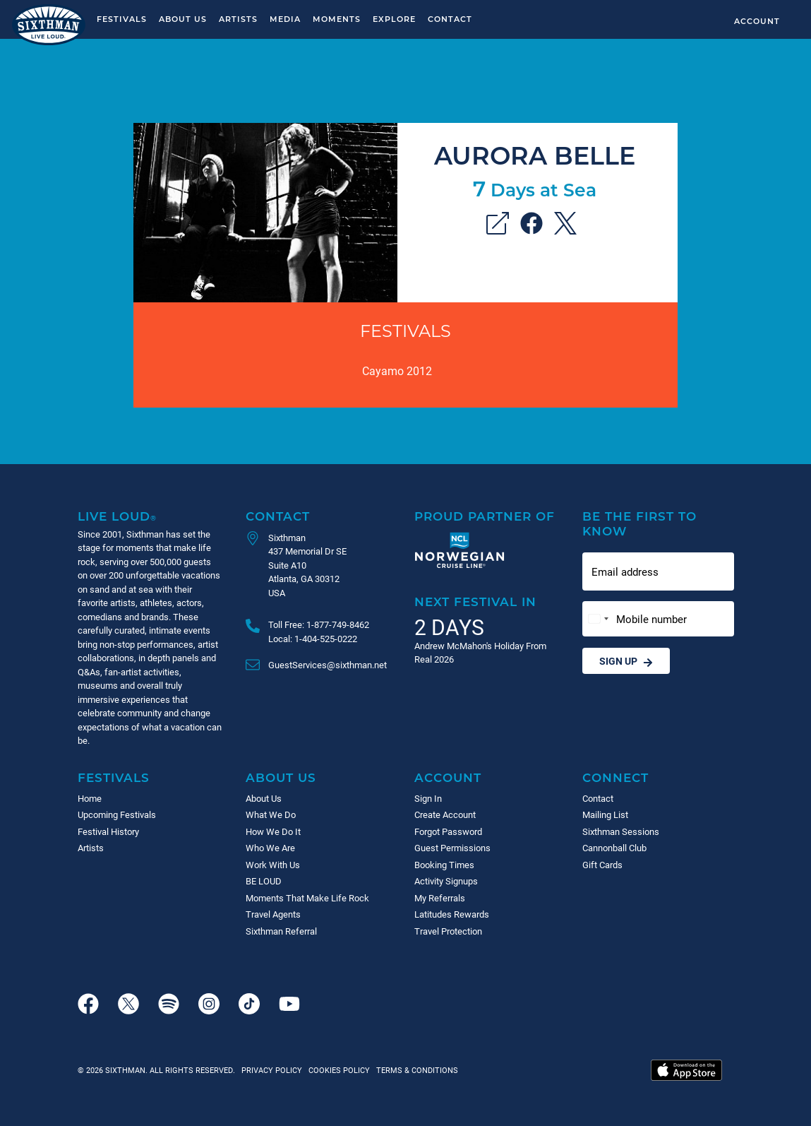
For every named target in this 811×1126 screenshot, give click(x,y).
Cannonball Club (614, 847)
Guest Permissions (452, 847)
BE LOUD (264, 881)
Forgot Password (448, 831)
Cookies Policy (337, 1070)
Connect (615, 777)
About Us (183, 18)
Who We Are (270, 847)
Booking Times (444, 864)
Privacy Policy (271, 1070)
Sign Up (626, 660)
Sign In (428, 798)
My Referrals (439, 897)
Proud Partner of (484, 516)
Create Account (445, 814)
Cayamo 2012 (397, 370)
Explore (394, 18)
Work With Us (273, 864)
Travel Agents (273, 914)
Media (285, 18)
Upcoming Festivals (117, 814)
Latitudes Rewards (451, 914)
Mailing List (605, 814)
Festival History (108, 831)
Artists (238, 18)
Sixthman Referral (281, 931)
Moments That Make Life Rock (307, 897)
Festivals (122, 18)
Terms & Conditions (415, 1070)
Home (90, 798)
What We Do (271, 814)
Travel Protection (448, 931)
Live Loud (117, 516)
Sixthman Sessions (620, 831)
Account (757, 21)
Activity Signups (446, 881)
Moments (337, 18)
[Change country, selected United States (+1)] (598, 619)
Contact (450, 18)
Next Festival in (475, 601)
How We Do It (273, 831)
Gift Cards (602, 864)
